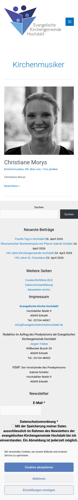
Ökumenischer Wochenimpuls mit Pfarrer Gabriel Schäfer (37, 243)
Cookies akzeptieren (39, 467)
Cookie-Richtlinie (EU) (39, 280)
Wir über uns (33, 169)
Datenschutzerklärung (39, 284)
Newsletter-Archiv (39, 289)
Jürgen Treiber (39, 343)
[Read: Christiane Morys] (39, 120)
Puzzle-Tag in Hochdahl (30, 238)
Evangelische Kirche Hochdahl (39, 306)
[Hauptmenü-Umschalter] (70, 22)
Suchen (39, 207)
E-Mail (39, 403)
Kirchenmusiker (14, 169)
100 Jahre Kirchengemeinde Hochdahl (30, 253)
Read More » (12, 186)
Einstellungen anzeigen (39, 490)
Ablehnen (39, 479)
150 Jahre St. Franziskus (29, 257)
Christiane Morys (25, 162)
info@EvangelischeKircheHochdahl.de (39, 324)
